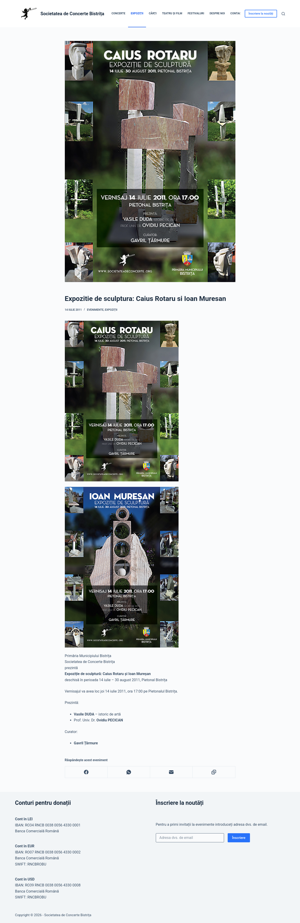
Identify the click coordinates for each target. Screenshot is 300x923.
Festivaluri (196, 13)
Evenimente (95, 309)
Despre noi (217, 13)
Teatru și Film (172, 13)
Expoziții (137, 13)
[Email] (171, 772)
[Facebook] (86, 772)
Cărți (152, 13)
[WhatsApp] (129, 772)
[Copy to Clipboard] (214, 772)
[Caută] (283, 13)
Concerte (118, 13)
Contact (236, 13)
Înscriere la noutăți (261, 13)
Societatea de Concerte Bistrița (72, 13)
